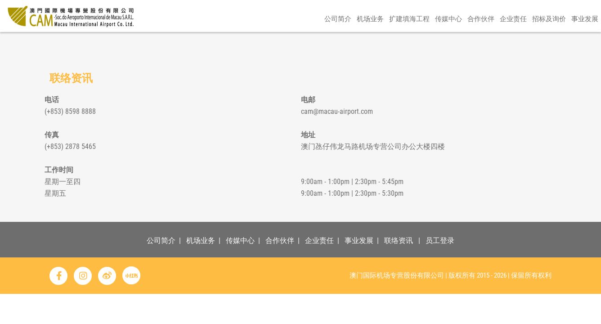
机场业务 (370, 44)
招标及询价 (549, 44)
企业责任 (513, 44)
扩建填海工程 (409, 44)
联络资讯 (398, 240)
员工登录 (440, 240)
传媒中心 (448, 44)
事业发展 (584, 44)
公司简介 (337, 44)
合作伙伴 (480, 44)
